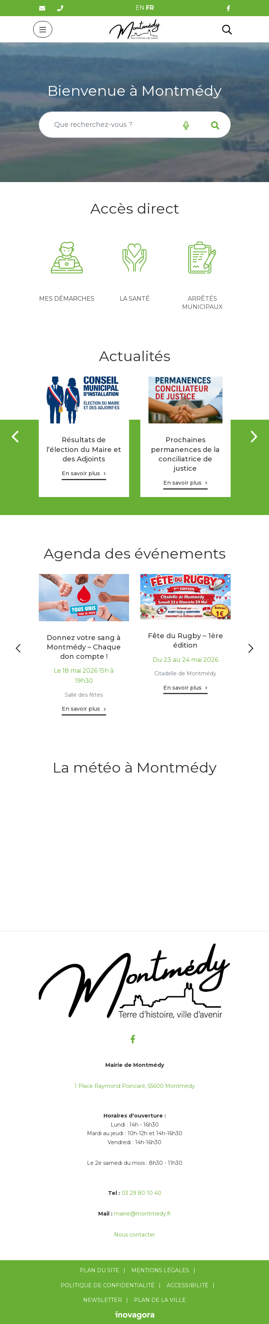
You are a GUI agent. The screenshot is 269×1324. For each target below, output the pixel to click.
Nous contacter (134, 1234)
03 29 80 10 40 (141, 1193)
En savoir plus (81, 473)
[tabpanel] (67, 270)
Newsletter (102, 1300)
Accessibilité (187, 1285)
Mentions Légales (160, 1270)
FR (150, 7)
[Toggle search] (227, 29)
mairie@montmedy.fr (142, 1213)
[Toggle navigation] (42, 29)
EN (139, 7)
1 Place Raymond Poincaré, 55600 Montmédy (134, 1086)
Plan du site (99, 1270)
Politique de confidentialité (108, 1285)
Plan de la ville (160, 1300)
